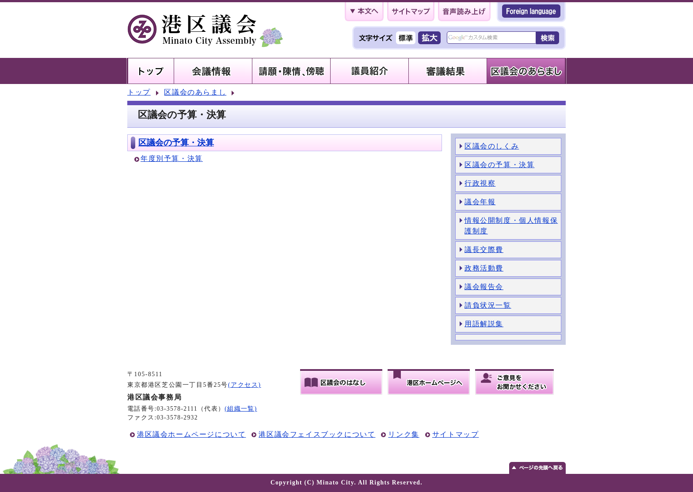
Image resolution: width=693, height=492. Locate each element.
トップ (139, 92)
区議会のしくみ (492, 146)
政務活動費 (484, 268)
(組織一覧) (241, 408)
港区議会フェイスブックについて (317, 434)
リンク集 (403, 434)
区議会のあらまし (195, 92)
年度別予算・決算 (172, 158)
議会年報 (480, 202)
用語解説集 (484, 324)
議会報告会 (484, 286)
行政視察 (480, 183)
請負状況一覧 (488, 305)
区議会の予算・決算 (176, 142)
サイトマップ (455, 434)
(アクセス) (244, 384)
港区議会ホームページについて (191, 434)
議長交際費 (484, 249)
